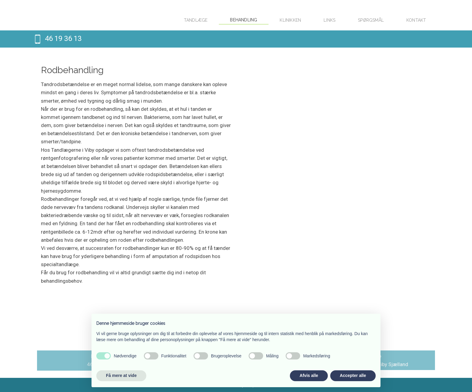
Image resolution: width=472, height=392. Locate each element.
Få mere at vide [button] (121, 375)
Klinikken (290, 20)
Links (329, 20)
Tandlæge (196, 20)
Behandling (243, 19)
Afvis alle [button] (309, 375)
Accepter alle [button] (353, 375)
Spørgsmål (371, 20)
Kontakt (416, 20)
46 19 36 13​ (63, 38)
